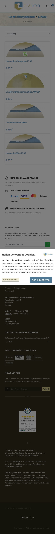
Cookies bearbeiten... (10, 280)
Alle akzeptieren (41, 279)
